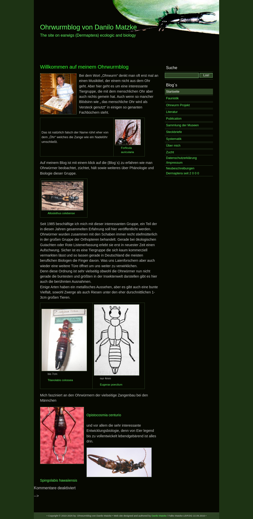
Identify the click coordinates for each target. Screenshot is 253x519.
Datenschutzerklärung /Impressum (181, 160)
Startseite (172, 91)
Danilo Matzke (159, 515)
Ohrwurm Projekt (178, 105)
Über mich (173, 145)
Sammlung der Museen (182, 125)
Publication (174, 118)
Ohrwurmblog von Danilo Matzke (88, 27)
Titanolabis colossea (60, 380)
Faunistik (172, 98)
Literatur (172, 112)
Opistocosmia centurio (103, 415)
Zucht (170, 152)
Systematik (174, 139)
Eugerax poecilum (111, 384)
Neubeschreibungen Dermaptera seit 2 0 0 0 (182, 170)
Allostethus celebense (61, 213)
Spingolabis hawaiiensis (58, 480)
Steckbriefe (174, 132)
